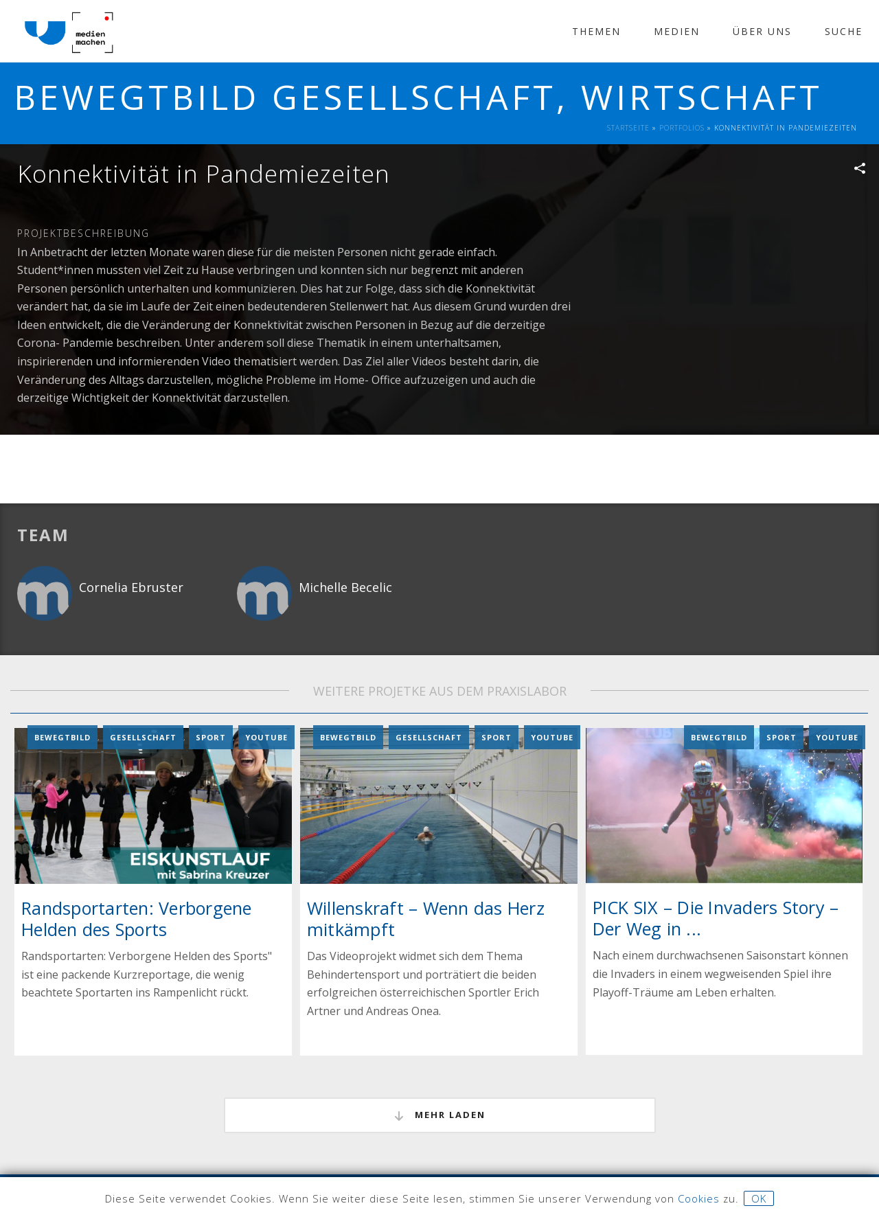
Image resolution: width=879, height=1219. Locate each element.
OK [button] (758, 1198)
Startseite (628, 128)
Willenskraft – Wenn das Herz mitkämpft (426, 918)
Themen (596, 31)
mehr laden (439, 1114)
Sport (211, 736)
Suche (844, 31)
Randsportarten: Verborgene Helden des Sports (136, 918)
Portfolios (682, 128)
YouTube (266, 736)
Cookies (699, 1198)
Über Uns (762, 31)
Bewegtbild (62, 736)
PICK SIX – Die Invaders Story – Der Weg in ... (716, 917)
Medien (677, 31)
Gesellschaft (143, 736)
